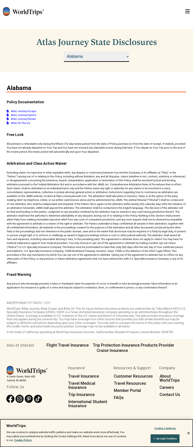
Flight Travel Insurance (68, 345)
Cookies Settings (165, 428)
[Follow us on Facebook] (10, 399)
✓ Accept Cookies (165, 438)
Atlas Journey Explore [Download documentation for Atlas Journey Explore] (21, 115)
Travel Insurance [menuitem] (83, 376)
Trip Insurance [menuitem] (81, 395)
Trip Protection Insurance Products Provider (133, 345)
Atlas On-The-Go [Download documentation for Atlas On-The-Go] (18, 123)
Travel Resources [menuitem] (130, 383)
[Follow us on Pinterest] (28, 399)
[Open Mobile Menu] (187, 11)
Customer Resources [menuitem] (133, 376)
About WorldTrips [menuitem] (170, 378)
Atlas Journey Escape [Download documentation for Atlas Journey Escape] (21, 111)
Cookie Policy (23, 440)
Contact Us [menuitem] (170, 395)
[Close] (188, 433)
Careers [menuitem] (167, 387)
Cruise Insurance (112, 350)
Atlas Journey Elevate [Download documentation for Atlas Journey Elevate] (21, 118)
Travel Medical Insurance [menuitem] (81, 385)
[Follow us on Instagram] (19, 399)
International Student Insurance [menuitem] (87, 404)
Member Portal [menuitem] (127, 390)
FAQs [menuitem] (119, 398)
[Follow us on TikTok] (38, 399)
